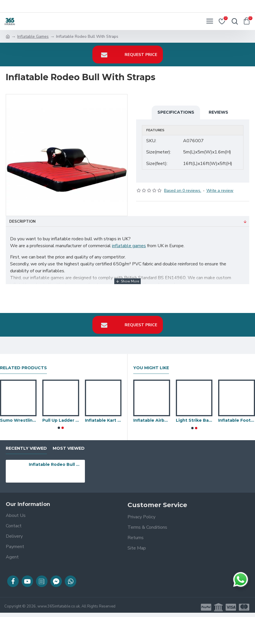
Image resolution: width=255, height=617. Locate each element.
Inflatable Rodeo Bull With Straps (56, 464)
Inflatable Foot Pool (236, 420)
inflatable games (129, 246)
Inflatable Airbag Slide (151, 420)
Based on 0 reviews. (182, 190)
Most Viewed (69, 448)
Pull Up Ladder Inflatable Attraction (60, 420)
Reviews (218, 112)
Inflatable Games (33, 36)
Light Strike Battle (194, 420)
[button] (59, 428)
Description (22, 221)
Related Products (23, 367)
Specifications (175, 112)
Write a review (219, 190)
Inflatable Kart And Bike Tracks (103, 420)
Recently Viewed (26, 448)
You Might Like (151, 367)
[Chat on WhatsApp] (240, 579)
